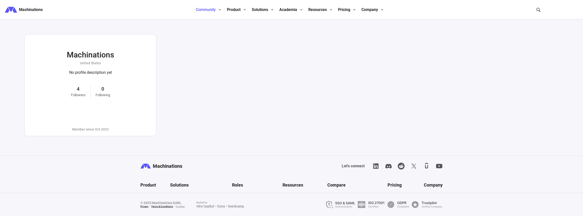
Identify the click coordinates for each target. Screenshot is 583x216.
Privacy (144, 206)
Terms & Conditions (162, 206)
